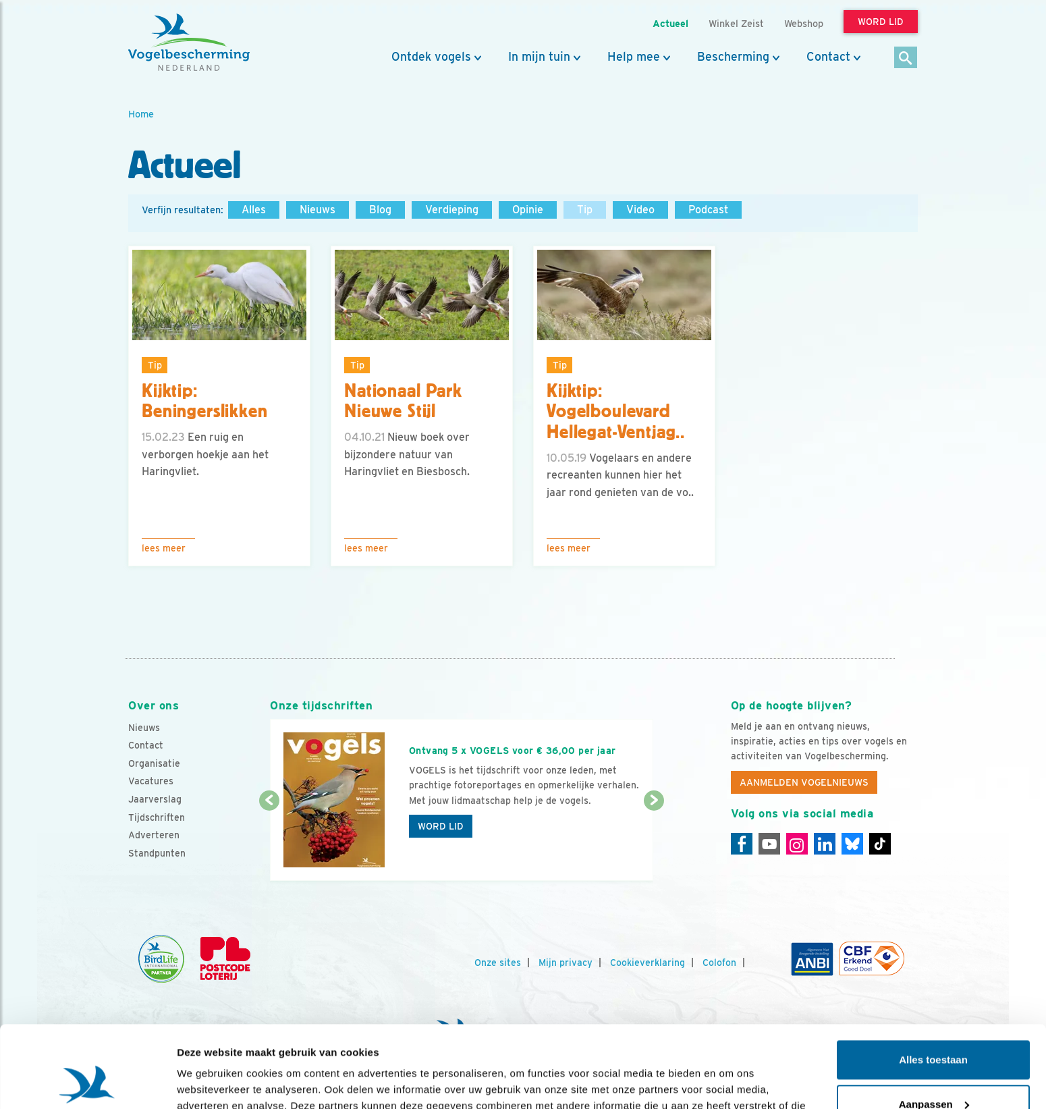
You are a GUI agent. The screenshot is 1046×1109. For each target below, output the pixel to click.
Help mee (633, 56)
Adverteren (154, 835)
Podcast (708, 209)
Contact (828, 56)
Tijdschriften (156, 817)
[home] (189, 42)
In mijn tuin (539, 56)
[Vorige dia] (269, 841)
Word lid (441, 826)
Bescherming (733, 56)
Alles (254, 209)
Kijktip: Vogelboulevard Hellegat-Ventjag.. (616, 412)
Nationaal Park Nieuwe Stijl (403, 401)
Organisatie (154, 763)
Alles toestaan (933, 983)
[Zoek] (906, 58)
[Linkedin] (824, 844)
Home (141, 113)
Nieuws (317, 209)
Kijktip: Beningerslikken (205, 401)
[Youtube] (769, 844)
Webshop (803, 23)
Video (640, 209)
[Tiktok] (880, 844)
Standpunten (157, 853)
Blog (380, 209)
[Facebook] (741, 844)
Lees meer (164, 548)
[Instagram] (797, 844)
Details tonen (209, 1082)
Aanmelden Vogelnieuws (804, 782)
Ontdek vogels (431, 56)
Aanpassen (934, 1027)
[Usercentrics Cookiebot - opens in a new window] (87, 1083)
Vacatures (150, 781)
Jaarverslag (155, 799)
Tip (585, 209)
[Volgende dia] (653, 841)
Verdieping (451, 209)
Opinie (527, 209)
